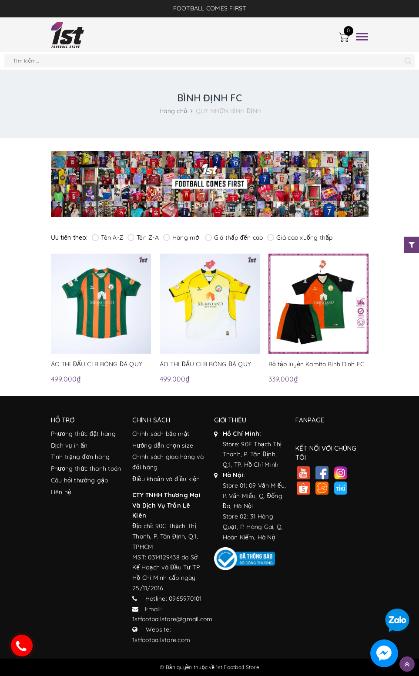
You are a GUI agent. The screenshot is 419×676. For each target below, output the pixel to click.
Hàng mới (182, 237)
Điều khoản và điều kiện (166, 479)
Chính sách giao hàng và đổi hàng (168, 462)
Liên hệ (61, 492)
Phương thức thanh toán (86, 468)
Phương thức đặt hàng (83, 434)
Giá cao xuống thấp (299, 237)
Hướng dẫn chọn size (162, 445)
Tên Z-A (143, 237)
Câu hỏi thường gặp (79, 480)
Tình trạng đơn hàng (80, 457)
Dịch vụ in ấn (69, 445)
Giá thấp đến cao (234, 237)
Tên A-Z (107, 237)
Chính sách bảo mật (161, 434)
